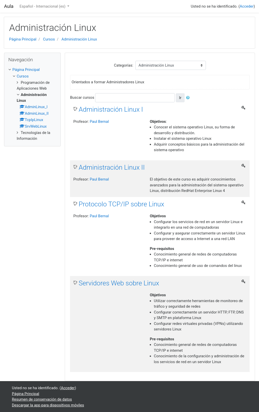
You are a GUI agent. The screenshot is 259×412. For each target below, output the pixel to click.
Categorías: (123, 65)
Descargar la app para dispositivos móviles (48, 405)
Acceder (247, 6)
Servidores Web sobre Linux (119, 283)
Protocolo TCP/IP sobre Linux (121, 204)
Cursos (49, 39)
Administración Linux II (112, 167)
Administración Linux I (111, 109)
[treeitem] (32, 70)
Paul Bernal (99, 121)
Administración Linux (79, 39)
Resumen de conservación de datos (42, 399)
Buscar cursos (82, 97)
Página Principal (22, 39)
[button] (189, 98)
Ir (180, 97)
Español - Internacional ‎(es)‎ (42, 6)
